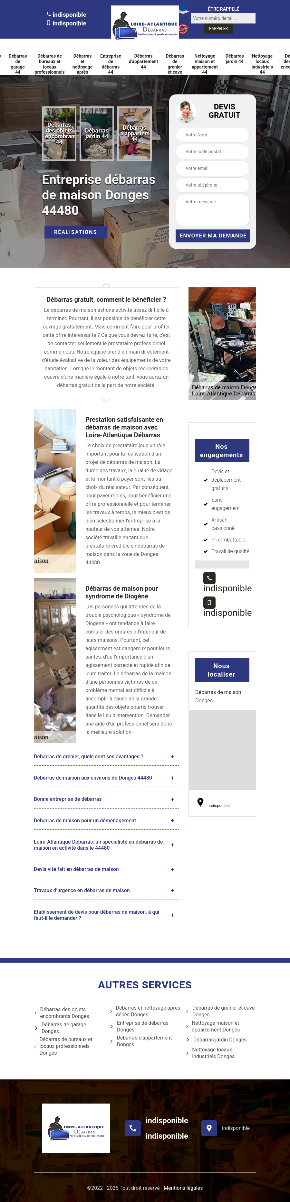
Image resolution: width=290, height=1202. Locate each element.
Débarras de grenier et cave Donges (220, 1011)
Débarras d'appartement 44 (143, 61)
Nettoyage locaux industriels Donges (210, 1053)
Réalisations (75, 232)
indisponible (66, 14)
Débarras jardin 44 (235, 58)
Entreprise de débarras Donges (139, 1026)
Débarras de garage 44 (18, 64)
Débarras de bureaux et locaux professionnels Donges (63, 1046)
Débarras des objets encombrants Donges (61, 1012)
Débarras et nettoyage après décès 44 (82, 66)
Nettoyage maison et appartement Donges (213, 1026)
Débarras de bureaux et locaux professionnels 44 (50, 66)
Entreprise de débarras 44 (110, 64)
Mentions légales (183, 1188)
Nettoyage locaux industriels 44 (262, 64)
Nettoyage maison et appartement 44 (205, 64)
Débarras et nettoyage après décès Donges (145, 1011)
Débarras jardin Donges (216, 1040)
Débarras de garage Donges (60, 1028)
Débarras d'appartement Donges (141, 1041)
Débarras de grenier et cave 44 (175, 66)
